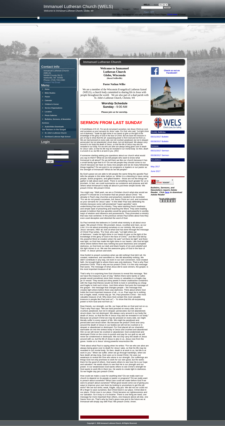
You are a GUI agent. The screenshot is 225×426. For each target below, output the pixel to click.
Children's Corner (50, 104)
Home (45, 89)
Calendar (47, 100)
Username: (58, 149)
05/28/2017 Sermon (160, 155)
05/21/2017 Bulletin (159, 137)
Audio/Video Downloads (53, 127)
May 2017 (155, 166)
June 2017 (155, 171)
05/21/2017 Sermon (160, 150)
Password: (58, 154)
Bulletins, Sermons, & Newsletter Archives (56, 121)
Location (47, 112)
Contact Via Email (52, 82)
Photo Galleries (49, 115)
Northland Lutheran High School (56, 137)
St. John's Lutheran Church (54, 133)
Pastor (46, 97)
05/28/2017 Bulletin (159, 141)
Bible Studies (48, 93)
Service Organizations (52, 108)
